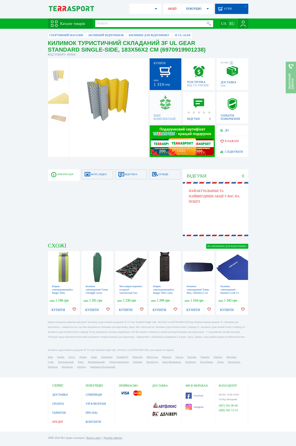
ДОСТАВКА (60, 394)
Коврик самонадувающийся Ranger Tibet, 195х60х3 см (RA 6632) (62, 293)
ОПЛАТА (58, 403)
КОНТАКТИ (93, 421)
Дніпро (83, 357)
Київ (50, 357)
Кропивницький (96, 361)
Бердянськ (67, 366)
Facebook (195, 396)
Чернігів (204, 357)
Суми (51, 361)
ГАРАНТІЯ (59, 412)
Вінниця (166, 357)
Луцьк (220, 361)
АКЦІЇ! (172, 8)
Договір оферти (112, 437)
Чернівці (137, 361)
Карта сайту (94, 437)
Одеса (71, 357)
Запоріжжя (106, 357)
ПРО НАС (92, 412)
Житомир (231, 357)
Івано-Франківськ (171, 361)
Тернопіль (190, 361)
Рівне (80, 361)
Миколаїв (137, 357)
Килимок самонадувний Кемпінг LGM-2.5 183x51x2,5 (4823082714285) (230, 293)
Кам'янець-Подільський (102, 366)
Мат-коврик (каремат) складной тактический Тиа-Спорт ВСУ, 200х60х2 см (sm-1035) (130, 293)
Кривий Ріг (122, 357)
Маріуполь (152, 357)
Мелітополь (234, 361)
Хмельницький (65, 361)
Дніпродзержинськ (119, 361)
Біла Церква (206, 361)
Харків (60, 357)
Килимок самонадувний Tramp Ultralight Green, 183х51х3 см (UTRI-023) (97, 293)
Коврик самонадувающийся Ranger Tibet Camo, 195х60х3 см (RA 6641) (163, 293)
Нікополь (53, 366)
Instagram (195, 407)
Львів (94, 357)
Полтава (191, 357)
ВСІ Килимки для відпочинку (227, 246)
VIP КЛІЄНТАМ (96, 403)
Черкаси (218, 357)
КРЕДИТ (58, 421)
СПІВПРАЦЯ (94, 394)
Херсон (179, 357)
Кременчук (152, 361)
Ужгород (81, 366)
